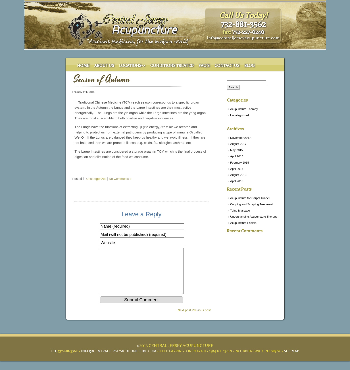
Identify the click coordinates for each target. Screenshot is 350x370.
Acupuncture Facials (243, 222)
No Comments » (120, 179)
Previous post (201, 319)
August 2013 (238, 175)
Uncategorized (239, 115)
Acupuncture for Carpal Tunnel (249, 198)
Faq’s (204, 65)
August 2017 (238, 144)
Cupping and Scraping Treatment (251, 204)
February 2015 (239, 162)
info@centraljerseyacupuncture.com (243, 37)
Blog (249, 65)
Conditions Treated (172, 65)
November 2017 (240, 137)
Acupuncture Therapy (244, 109)
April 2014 (236, 168)
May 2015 (236, 150)
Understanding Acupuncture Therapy (253, 216)
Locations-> (132, 65)
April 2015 (236, 156)
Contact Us (227, 65)
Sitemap (291, 360)
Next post (184, 319)
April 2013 (236, 181)
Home (83, 65)
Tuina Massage (240, 210)
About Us (104, 65)
